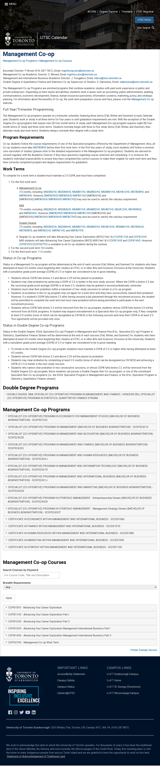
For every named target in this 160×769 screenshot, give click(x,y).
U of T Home (114, 683)
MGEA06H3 (64, 195)
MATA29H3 (51, 199)
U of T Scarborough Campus (123, 677)
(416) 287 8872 (120, 730)
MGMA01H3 (108, 195)
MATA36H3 (55, 202)
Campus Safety (66, 683)
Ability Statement (71, 677)
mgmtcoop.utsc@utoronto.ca (78, 74)
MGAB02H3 (93, 195)
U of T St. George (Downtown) (124, 690)
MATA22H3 (44, 233)
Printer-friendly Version (143, 653)
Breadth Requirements (17, 586)
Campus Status (66, 690)
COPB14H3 (134, 244)
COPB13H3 (115, 244)
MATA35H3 (41, 202)
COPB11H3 (121, 240)
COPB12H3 (140, 240)
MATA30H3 (65, 199)
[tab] (80, 400)
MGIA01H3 (107, 212)
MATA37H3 (69, 202)
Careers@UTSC (66, 696)
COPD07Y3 (40, 247)
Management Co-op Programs (20, 64)
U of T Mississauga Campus (123, 696)
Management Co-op (142, 102)
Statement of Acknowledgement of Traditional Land (36, 759)
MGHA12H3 (123, 195)
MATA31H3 (79, 199)
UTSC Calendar (55, 39)
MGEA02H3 (50, 195)
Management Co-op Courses (55, 64)
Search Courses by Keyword (20, 573)
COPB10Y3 (25, 247)
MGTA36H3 (137, 230)
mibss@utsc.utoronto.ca (107, 81)
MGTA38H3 (40, 150)
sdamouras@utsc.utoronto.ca (136, 85)
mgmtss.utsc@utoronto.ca (82, 77)
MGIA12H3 (121, 212)
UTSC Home (144, 19)
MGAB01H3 (78, 195)
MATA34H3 (25, 199)
